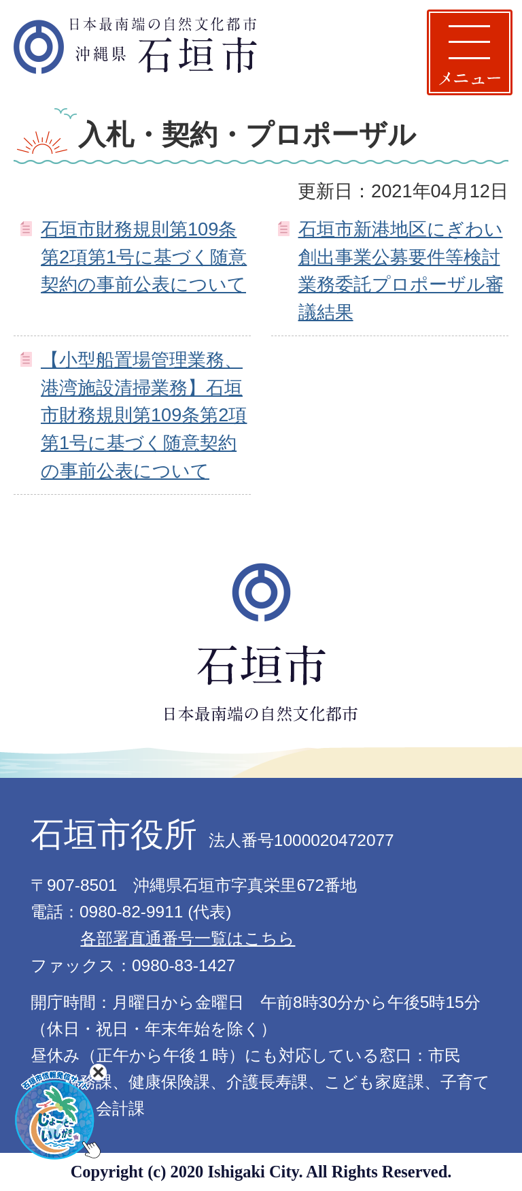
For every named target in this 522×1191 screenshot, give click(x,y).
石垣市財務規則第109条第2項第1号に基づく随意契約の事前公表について (144, 256)
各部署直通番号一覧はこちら (187, 938)
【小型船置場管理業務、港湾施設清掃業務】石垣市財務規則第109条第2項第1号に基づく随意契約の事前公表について (144, 415)
